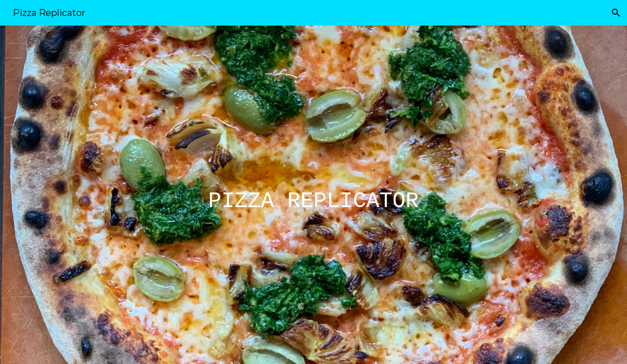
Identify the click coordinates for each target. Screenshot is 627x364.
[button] (616, 13)
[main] (313, 194)
